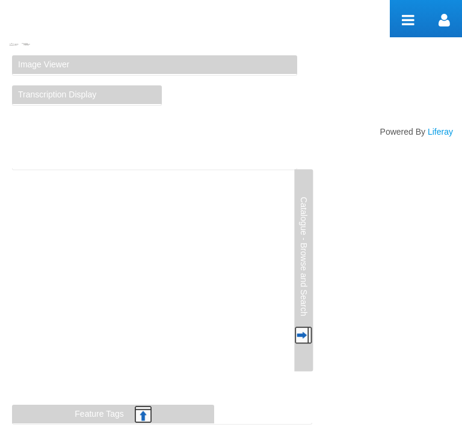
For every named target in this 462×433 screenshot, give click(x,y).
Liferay (440, 132)
